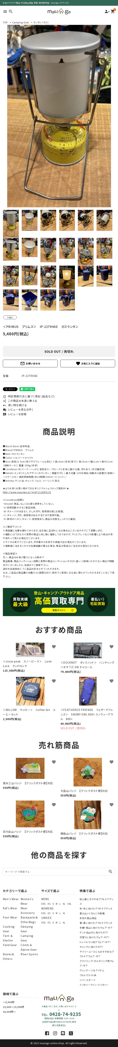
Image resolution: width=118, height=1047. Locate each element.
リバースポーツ (87, 980)
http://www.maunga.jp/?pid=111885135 (27, 492)
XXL (69, 903)
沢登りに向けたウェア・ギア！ (95, 937)
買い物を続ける (15, 405)
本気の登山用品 (88, 918)
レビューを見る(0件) (18, 409)
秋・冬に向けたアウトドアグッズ (96, 908)
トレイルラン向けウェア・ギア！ (95, 942)
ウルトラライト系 (88, 975)
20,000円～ (9, 1011)
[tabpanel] (59, 116)
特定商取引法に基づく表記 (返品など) (29, 396)
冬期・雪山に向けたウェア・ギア (96, 927)
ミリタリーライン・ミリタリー (94, 984)
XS (49, 903)
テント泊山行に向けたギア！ (94, 932)
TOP (5, 22)
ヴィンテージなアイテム (92, 970)
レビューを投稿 (15, 414)
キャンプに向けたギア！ (91, 946)
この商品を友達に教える (20, 401)
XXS (43, 903)
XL (64, 903)
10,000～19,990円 (13, 1007)
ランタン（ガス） (41, 22)
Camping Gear (20, 22)
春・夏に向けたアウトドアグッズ (96, 922)
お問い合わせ (30, 363)
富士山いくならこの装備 (92, 913)
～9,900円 (9, 1002)
